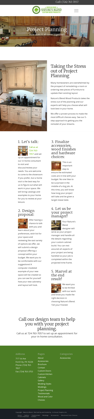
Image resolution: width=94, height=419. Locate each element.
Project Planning (45, 390)
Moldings (42, 387)
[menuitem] (19, 415)
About (40, 358)
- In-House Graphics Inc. (59, 412)
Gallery (41, 380)
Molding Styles (44, 383)
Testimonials (44, 393)
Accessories (43, 361)
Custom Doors (44, 370)
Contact (41, 367)
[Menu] (75, 10)
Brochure (42, 364)
